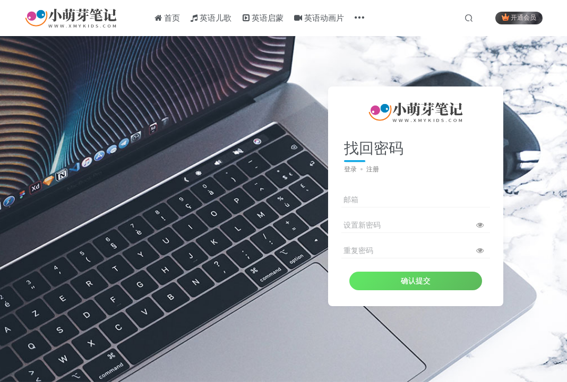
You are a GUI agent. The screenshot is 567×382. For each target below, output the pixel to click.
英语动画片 (319, 17)
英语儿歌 (211, 17)
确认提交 (416, 280)
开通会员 (519, 17)
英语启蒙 (263, 17)
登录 (350, 169)
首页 (167, 17)
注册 (372, 169)
